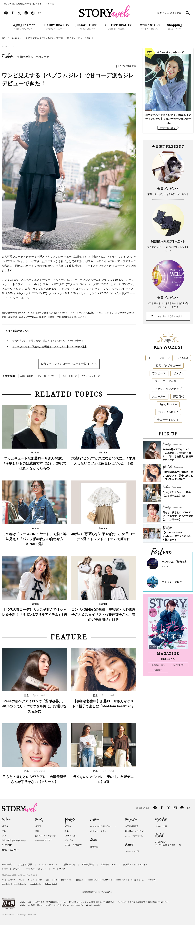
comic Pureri (121, 880)
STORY (31, 880)
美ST (48, 880)
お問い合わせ (69, 864)
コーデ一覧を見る (167, 128)
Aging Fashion (26, 376)
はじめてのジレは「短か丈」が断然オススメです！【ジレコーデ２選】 (49, 346)
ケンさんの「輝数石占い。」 (103, 826)
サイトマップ (59, 869)
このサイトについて (11, 869)
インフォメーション (48, 864)
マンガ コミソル (137, 880)
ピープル (69, 840)
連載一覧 (94, 847)
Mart (40, 880)
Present (129, 844)
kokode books (35, 884)
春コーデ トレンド (168, 419)
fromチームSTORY (10, 850)
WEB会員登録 (88, 864)
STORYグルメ (71, 836)
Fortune (94, 819)
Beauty (39, 819)
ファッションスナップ (168, 388)
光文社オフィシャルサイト (135, 864)
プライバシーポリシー (36, 869)
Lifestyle (70, 819)
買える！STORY (168, 412)
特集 (4, 831)
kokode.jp (6, 884)
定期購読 (158, 670)
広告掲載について (109, 864)
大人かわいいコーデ (91, 376)
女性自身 (79, 880)
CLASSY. (11, 880)
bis (55, 880)
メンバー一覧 (161, 826)
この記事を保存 (128, 66)
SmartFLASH (92, 880)
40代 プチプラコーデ (168, 365)
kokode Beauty (20, 884)
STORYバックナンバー (135, 831)
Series (93, 839)
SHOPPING (7, 845)
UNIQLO (183, 357)
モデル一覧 (7, 864)
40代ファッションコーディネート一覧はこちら (69, 363)
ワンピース (159, 373)
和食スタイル (66, 880)
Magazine (131, 819)
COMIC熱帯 (107, 880)
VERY (21, 880)
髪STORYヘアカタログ (45, 836)
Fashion (8, 56)
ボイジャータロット (173, 581)
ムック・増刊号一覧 (134, 836)
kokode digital (51, 884)
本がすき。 (152, 880)
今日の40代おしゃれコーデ (33, 56)
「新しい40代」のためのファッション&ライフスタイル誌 (28, 4)
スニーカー (159, 396)
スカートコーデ (70, 376)
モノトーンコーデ (159, 357)
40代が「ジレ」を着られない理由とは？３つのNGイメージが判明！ (48, 340)
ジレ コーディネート (48, 376)
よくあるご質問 (25, 864)
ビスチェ (178, 373)
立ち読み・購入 (158, 665)
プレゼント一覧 (132, 851)
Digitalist (160, 819)
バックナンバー (178, 665)
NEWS (5, 826)
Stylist (159, 835)
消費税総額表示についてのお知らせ (97, 892)
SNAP (4, 836)
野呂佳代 (178, 396)
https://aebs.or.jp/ (93, 905)
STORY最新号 (131, 826)
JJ (3, 880)
